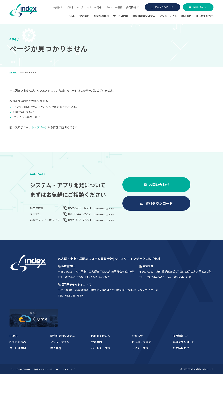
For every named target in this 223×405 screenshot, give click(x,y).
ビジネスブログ (74, 7)
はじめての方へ (204, 15)
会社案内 (84, 15)
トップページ (39, 127)
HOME (71, 15)
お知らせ (57, 7)
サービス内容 (120, 15)
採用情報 (131, 7)
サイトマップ (68, 369)
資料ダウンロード (163, 7)
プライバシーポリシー (20, 369)
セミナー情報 (94, 7)
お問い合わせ (199, 7)
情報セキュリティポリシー (46, 369)
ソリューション (168, 15)
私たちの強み (101, 15)
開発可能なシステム (143, 15)
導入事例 (186, 15)
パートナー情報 (114, 7)
